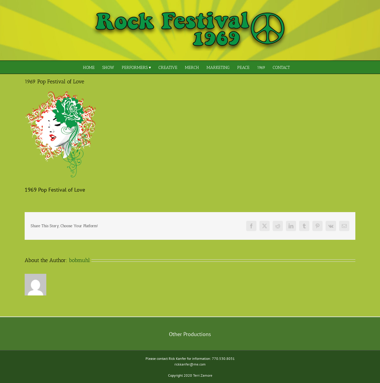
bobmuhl (79, 260)
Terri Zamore (202, 375)
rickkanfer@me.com (190, 364)
